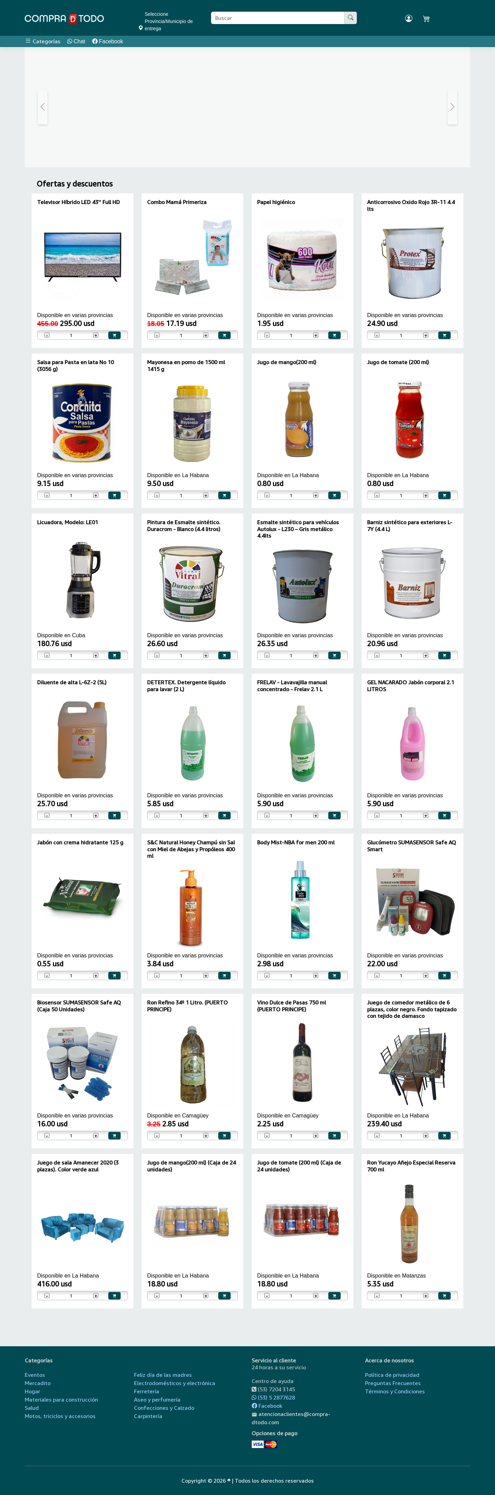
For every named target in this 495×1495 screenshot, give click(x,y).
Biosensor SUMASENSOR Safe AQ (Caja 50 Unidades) (79, 1005)
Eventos (35, 1374)
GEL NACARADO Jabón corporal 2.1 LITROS (410, 685)
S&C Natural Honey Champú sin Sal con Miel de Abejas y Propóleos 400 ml (191, 849)
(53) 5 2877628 (273, 1397)
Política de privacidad (392, 1374)
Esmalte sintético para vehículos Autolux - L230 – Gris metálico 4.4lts (298, 529)
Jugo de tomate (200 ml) (398, 362)
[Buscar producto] (277, 18)
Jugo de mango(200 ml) (286, 362)
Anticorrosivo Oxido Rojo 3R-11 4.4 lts (411, 205)
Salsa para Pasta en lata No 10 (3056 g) (75, 365)
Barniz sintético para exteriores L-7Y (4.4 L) (409, 525)
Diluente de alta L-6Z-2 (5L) (72, 682)
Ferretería (146, 1391)
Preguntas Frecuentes (393, 1383)
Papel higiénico (276, 202)
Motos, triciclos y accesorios (60, 1416)
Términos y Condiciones (395, 1391)
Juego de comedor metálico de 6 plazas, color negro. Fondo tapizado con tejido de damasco (411, 1009)
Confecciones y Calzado (164, 1407)
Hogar (32, 1391)
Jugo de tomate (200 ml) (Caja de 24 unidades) (299, 1165)
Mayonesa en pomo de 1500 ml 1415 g (186, 365)
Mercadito (38, 1383)
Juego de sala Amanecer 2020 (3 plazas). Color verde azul (78, 1165)
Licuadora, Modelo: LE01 (67, 522)
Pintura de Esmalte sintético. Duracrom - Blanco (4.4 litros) (183, 525)
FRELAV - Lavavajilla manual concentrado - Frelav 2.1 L (292, 685)
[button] (43, 107)
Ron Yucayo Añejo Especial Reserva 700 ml (411, 1165)
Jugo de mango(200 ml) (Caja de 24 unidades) (191, 1165)
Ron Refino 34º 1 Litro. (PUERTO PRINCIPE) (187, 1005)
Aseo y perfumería (157, 1399)
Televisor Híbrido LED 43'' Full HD (78, 202)
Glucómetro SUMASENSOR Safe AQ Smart (411, 845)
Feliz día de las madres (163, 1374)
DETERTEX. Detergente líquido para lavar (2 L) (186, 685)
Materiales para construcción (61, 1399)
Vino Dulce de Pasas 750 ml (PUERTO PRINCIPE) (291, 1005)
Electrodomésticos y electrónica (174, 1383)
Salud (32, 1407)
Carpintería (148, 1416)
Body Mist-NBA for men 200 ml (295, 842)
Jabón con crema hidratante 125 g (80, 842)
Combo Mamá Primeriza (177, 202)
